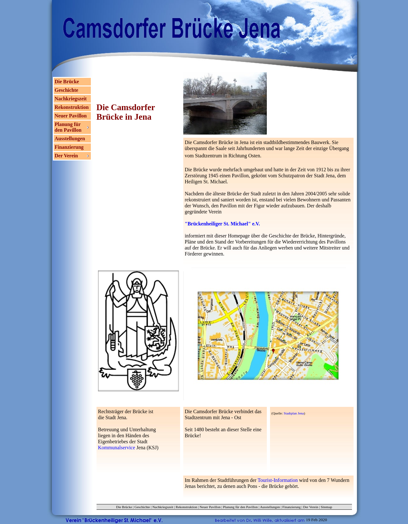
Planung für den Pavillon (240, 507)
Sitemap (326, 507)
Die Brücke (67, 81)
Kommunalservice (116, 447)
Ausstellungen (70, 138)
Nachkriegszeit (71, 98)
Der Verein (310, 507)
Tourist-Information (278, 480)
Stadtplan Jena (294, 413)
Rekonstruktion (72, 107)
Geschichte (66, 90)
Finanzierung (69, 147)
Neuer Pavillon (71, 115)
